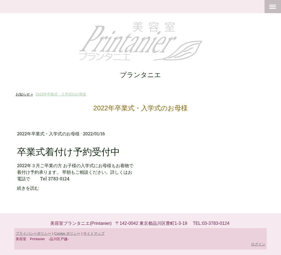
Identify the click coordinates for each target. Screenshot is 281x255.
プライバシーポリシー (33, 233)
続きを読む (28, 188)
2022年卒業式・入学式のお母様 (48, 133)
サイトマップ (94, 233)
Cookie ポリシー (67, 233)
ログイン (258, 244)
